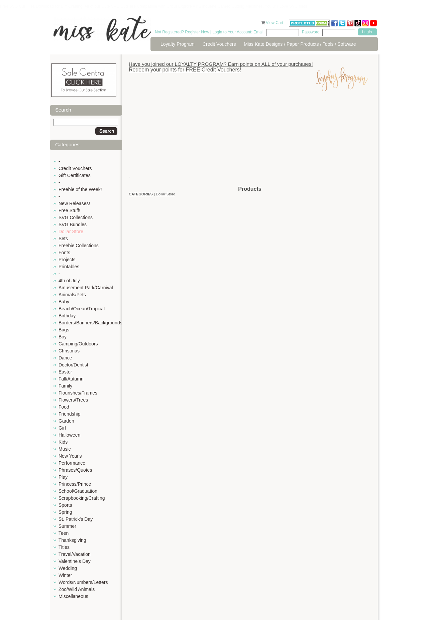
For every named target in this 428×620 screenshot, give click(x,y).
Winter (65, 575)
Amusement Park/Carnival (86, 287)
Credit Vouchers (219, 44)
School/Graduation (78, 491)
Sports (65, 505)
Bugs (64, 329)
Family (65, 386)
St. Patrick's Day (76, 519)
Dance (65, 357)
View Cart (275, 22)
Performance (72, 463)
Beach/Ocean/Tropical (82, 308)
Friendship (69, 414)
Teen (64, 533)
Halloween (69, 435)
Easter (65, 371)
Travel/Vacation (75, 554)
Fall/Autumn (71, 378)
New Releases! (74, 203)
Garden (66, 421)
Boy (63, 336)
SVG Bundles (73, 224)
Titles (64, 547)
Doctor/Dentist (73, 364)
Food (64, 407)
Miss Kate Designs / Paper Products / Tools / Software (300, 44)
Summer (67, 526)
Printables (69, 266)
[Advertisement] (250, 138)
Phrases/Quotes (75, 470)
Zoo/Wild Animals (77, 589)
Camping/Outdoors (78, 343)
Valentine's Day (75, 561)
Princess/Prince (75, 484)
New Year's (70, 456)
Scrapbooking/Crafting (82, 498)
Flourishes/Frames (78, 393)
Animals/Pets (72, 294)
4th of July (69, 280)
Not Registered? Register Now (182, 32)
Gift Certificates (75, 175)
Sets (63, 238)
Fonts (64, 252)
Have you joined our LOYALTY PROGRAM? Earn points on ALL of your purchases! (221, 64)
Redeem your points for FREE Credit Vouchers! (185, 69)
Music (65, 449)
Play (63, 477)
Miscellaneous (73, 596)
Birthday (67, 315)
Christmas (69, 350)
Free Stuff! (69, 210)
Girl (62, 428)
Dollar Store (71, 231)
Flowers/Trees (73, 400)
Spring (65, 512)
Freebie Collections (79, 245)
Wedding (68, 568)
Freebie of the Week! (80, 189)
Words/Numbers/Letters (83, 582)
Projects (67, 259)
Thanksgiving (72, 540)
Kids (63, 442)
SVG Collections (76, 217)
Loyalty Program (177, 44)
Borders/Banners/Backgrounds (90, 322)
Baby (64, 301)
